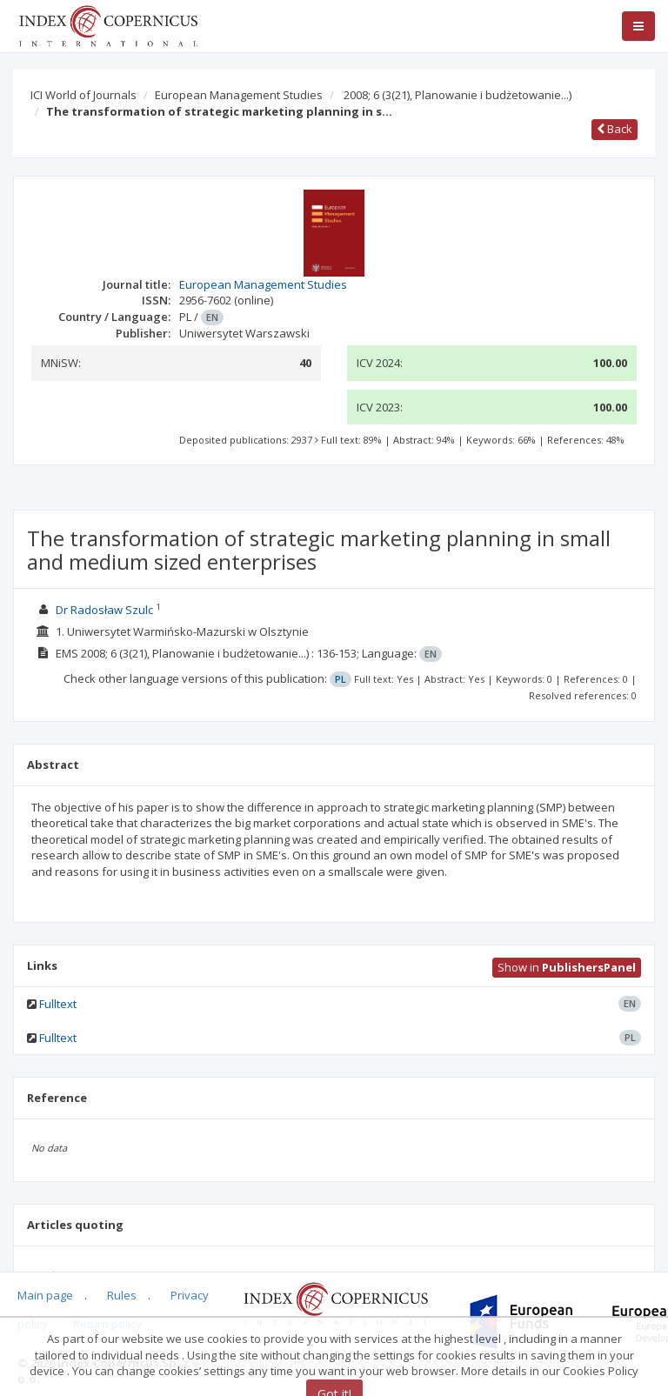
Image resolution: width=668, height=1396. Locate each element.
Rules (122, 1295)
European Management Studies (239, 95)
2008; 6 (457, 95)
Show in (567, 967)
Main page (45, 1295)
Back (614, 129)
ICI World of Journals (83, 95)
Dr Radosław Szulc (104, 610)
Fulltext (58, 1004)
